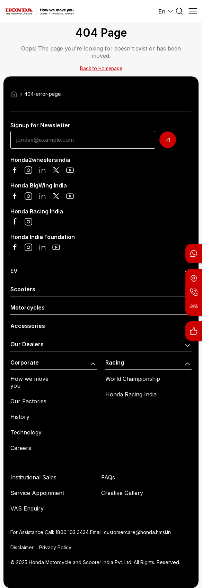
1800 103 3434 (72, 532)
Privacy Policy (55, 547)
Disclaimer (22, 547)
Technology (26, 432)
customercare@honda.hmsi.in (137, 532)
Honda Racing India (131, 394)
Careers (20, 447)
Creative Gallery (122, 492)
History (19, 416)
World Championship (132, 378)
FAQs (108, 477)
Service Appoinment (37, 492)
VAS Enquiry (27, 508)
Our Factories (28, 401)
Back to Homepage (101, 68)
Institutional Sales (33, 477)
